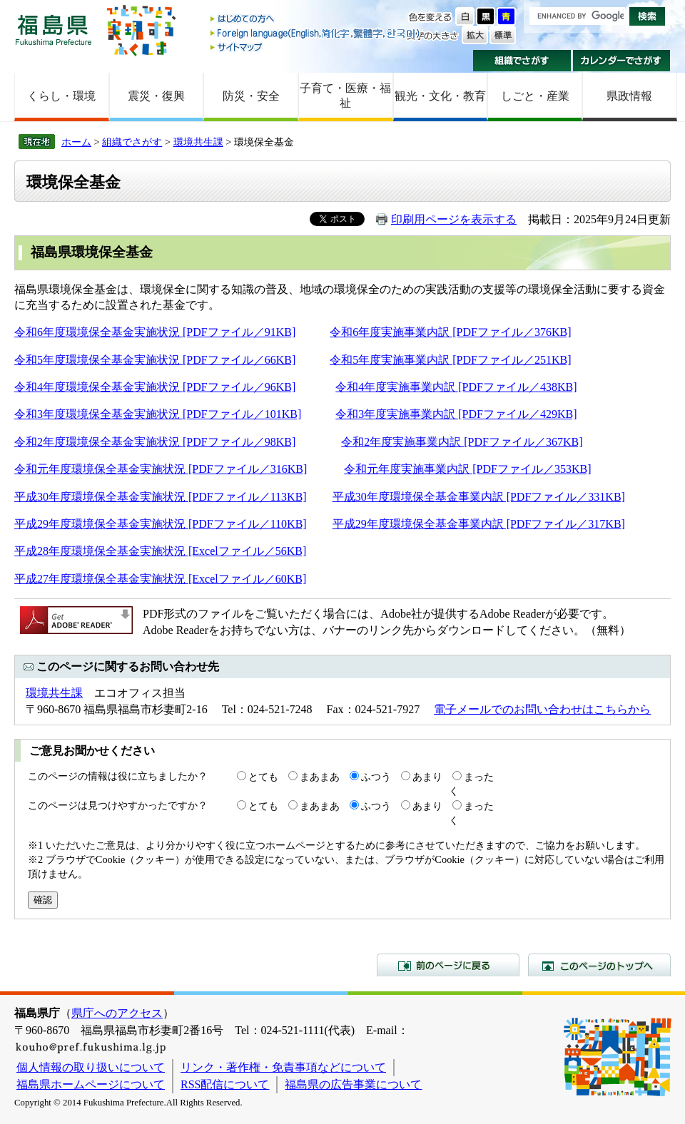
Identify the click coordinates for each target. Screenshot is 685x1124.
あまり (427, 776)
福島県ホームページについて (90, 1084)
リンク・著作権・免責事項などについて (283, 1067)
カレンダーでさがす (622, 60)
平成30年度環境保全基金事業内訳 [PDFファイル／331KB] (479, 497)
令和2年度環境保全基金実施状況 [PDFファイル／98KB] (154, 442)
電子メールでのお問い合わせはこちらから (542, 709)
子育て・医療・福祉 (345, 95)
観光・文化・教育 (440, 96)
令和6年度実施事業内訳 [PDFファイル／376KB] (450, 332)
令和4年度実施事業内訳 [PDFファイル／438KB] (456, 387)
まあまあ (320, 776)
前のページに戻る (448, 965)
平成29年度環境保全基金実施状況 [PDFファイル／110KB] (160, 524)
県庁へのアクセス (117, 1013)
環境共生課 (198, 142)
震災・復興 (156, 96)
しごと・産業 (535, 96)
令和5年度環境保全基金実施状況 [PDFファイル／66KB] (154, 360)
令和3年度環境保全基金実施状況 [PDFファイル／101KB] (157, 414)
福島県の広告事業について (353, 1084)
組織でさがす (522, 60)
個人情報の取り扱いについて (90, 1067)
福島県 (53, 29)
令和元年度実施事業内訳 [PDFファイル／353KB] (467, 469)
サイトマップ (316, 46)
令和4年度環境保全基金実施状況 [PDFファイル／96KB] (154, 387)
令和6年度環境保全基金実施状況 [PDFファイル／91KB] (154, 332)
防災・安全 (251, 96)
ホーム (76, 142)
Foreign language (316, 33)
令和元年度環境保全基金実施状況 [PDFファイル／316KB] (160, 469)
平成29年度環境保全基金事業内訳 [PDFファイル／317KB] (479, 524)
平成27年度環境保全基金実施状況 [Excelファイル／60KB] (160, 579)
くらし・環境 (61, 96)
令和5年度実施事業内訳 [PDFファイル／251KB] (450, 360)
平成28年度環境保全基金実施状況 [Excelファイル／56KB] (160, 551)
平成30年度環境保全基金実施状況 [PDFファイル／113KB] (160, 497)
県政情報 (629, 96)
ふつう (376, 776)
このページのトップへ (599, 965)
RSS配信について (225, 1084)
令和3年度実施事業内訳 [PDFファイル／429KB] (456, 414)
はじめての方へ (316, 19)
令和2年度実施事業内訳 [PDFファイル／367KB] (461, 442)
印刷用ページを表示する (454, 219)
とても (263, 776)
